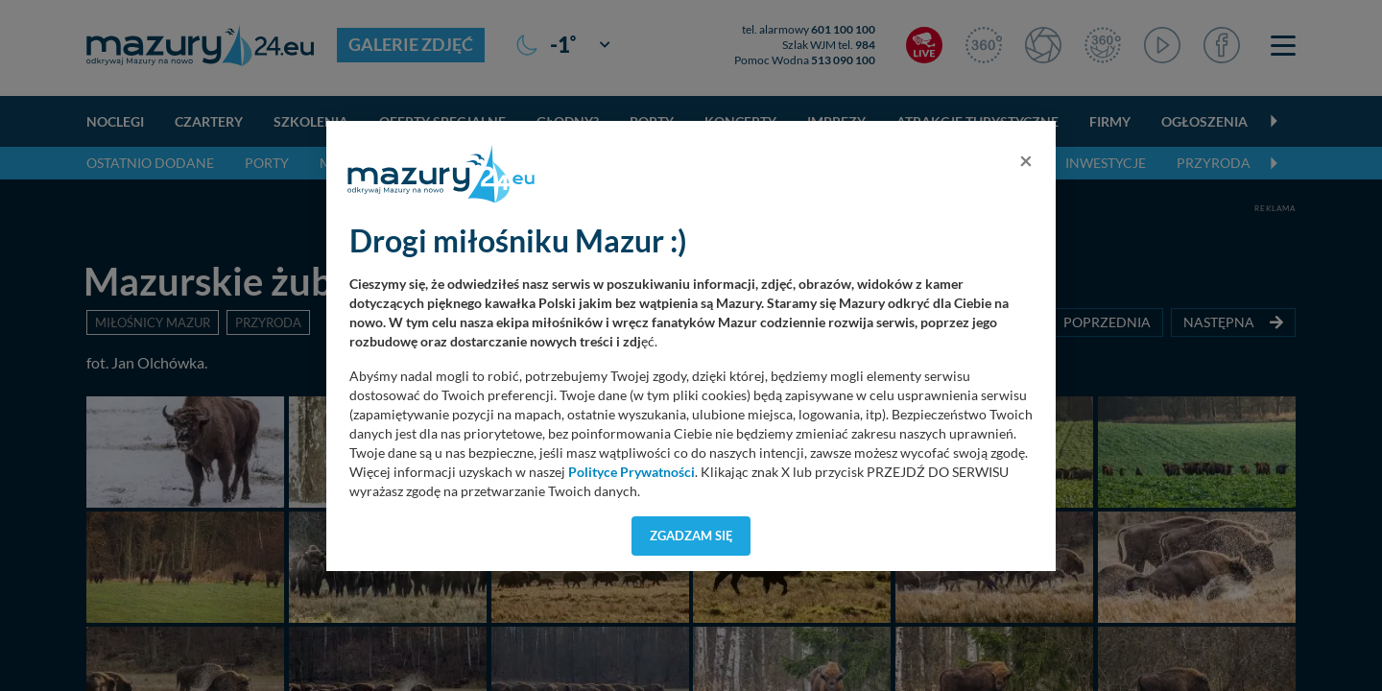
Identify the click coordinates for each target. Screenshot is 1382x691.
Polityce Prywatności (631, 472)
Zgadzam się (691, 535)
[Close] (1026, 160)
